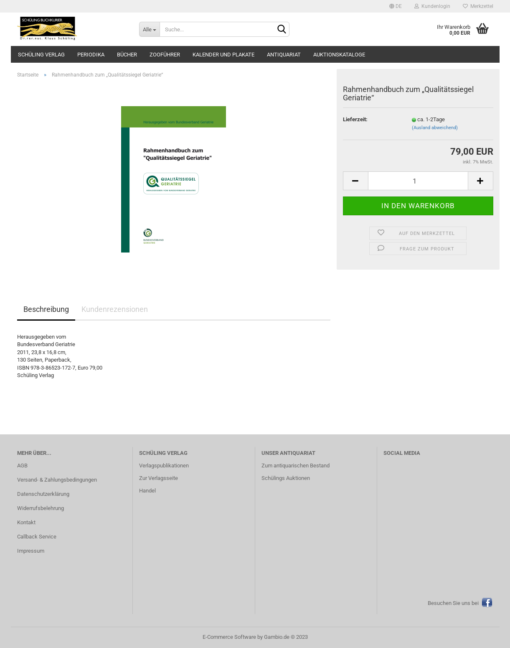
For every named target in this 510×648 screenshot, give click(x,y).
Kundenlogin (432, 6)
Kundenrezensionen (114, 309)
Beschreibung (46, 309)
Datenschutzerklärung (43, 494)
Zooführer (165, 54)
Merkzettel (478, 6)
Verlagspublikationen (164, 465)
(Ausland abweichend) (435, 127)
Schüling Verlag (41, 54)
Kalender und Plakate (223, 54)
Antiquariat (284, 54)
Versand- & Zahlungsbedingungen (57, 480)
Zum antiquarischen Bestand (295, 465)
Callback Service (36, 536)
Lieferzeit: (355, 119)
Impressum (30, 551)
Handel (147, 490)
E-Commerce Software (229, 637)
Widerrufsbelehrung (40, 508)
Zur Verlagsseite (158, 478)
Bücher (127, 54)
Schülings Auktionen (285, 478)
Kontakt (26, 522)
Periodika (90, 54)
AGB (22, 465)
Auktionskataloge (339, 54)
